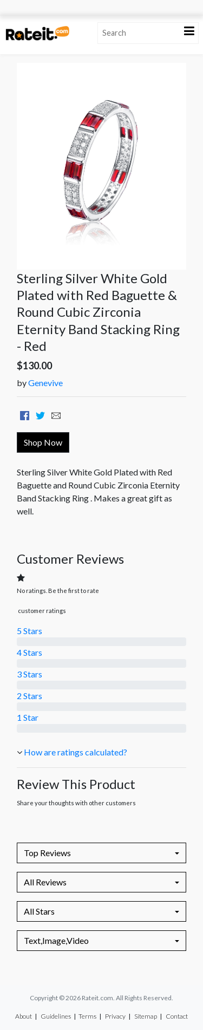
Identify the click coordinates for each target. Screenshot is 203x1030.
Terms (87, 1016)
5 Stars (29, 630)
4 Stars (29, 652)
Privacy (115, 1016)
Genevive (45, 382)
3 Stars (29, 674)
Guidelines (56, 1016)
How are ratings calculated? (75, 752)
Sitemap (145, 1016)
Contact (177, 1016)
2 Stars (29, 695)
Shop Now (43, 442)
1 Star (27, 717)
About (23, 1016)
